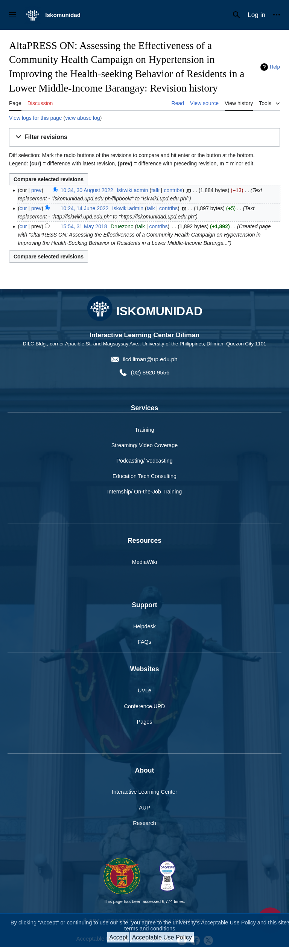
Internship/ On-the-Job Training (144, 492)
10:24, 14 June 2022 (85, 208)
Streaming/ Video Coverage (144, 445)
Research (144, 823)
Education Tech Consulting (144, 476)
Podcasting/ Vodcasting (144, 461)
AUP (144, 808)
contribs (173, 190)
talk (155, 190)
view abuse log (82, 118)
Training (144, 430)
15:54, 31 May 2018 (84, 226)
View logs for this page (35, 118)
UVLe (144, 690)
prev (36, 190)
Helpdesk (144, 626)
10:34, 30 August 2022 (87, 190)
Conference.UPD (144, 706)
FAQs (144, 642)
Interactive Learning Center (144, 792)
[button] (144, 137)
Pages (144, 722)
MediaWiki (144, 562)
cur (23, 208)
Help (275, 67)
